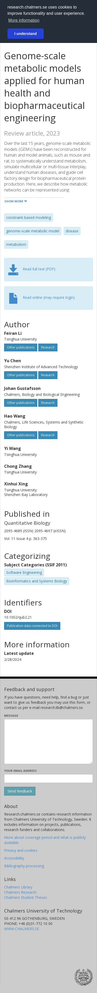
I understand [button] (25, 34)
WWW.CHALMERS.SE (21, 928)
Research (48, 347)
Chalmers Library (18, 887)
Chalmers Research (20, 892)
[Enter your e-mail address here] (48, 778)
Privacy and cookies (20, 850)
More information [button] (23, 20)
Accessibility (14, 858)
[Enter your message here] (48, 741)
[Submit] (19, 791)
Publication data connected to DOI (32, 626)
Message (11, 715)
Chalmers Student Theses (25, 897)
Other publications (20, 347)
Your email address (20, 771)
